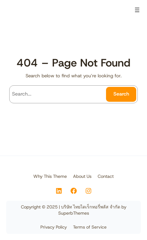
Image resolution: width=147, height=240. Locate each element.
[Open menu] (137, 10)
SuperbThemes (73, 213)
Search (121, 94)
